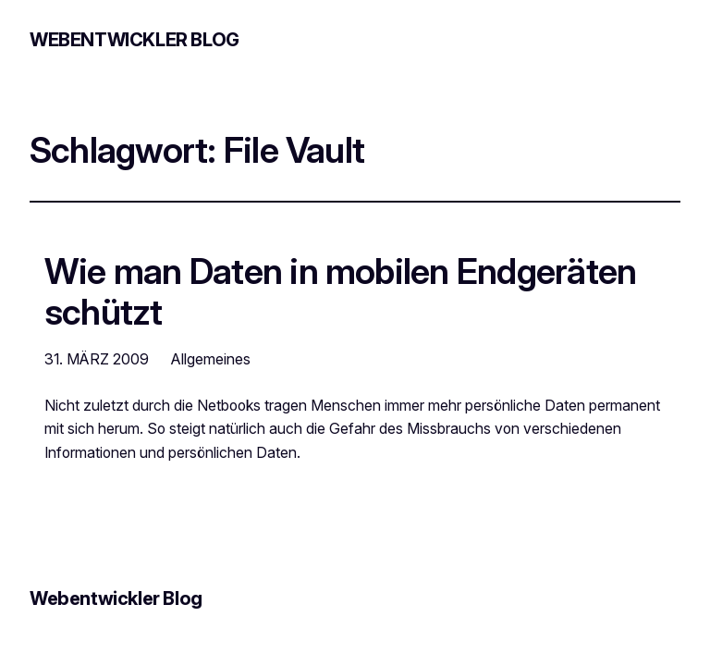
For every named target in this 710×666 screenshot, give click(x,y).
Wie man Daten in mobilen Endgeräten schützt (340, 292)
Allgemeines (211, 359)
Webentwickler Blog (134, 40)
